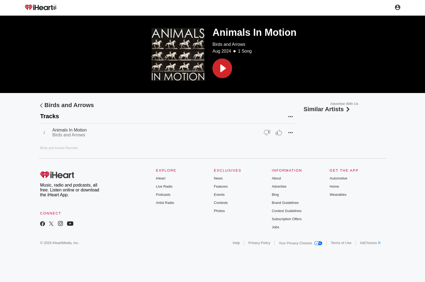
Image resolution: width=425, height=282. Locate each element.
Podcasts (163, 195)
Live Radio (164, 186)
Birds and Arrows (228, 44)
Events (219, 195)
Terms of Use (341, 243)
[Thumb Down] (267, 132)
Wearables (338, 195)
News (218, 178)
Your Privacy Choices (300, 243)
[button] (222, 68)
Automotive (338, 178)
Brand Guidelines (285, 203)
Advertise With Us (344, 104)
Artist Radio (165, 203)
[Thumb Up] (279, 132)
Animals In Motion (69, 130)
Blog (275, 195)
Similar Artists (327, 109)
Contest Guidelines (287, 211)
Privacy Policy (259, 243)
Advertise (279, 186)
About (276, 178)
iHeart (160, 178)
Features (221, 186)
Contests (221, 203)
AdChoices (370, 243)
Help (236, 243)
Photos (219, 211)
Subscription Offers (287, 219)
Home (334, 186)
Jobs (275, 227)
